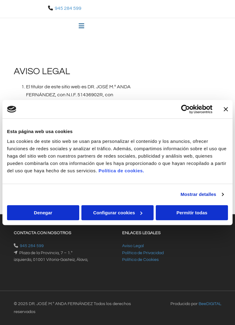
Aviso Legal (133, 246)
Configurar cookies (117, 212)
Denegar (43, 212)
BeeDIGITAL (210, 304)
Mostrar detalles (198, 194)
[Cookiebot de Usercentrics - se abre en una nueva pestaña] (185, 109)
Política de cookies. (121, 170)
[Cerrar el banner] (226, 109)
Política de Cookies (140, 260)
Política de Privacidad (143, 253)
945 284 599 (68, 8)
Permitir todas (192, 212)
